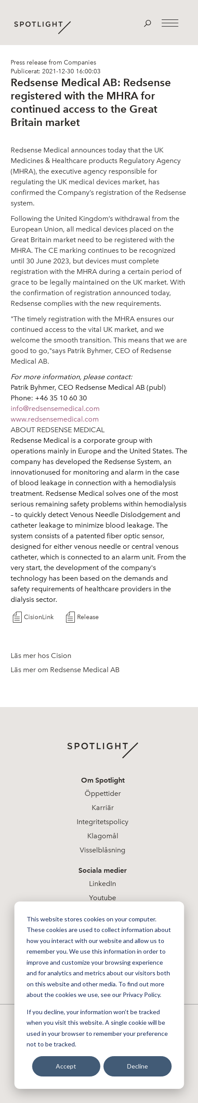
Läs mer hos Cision (41, 655)
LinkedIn (102, 883)
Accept (66, 1066)
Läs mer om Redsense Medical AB (65, 670)
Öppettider (103, 793)
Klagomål (102, 836)
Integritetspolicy (102, 822)
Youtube (102, 898)
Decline (137, 1066)
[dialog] (99, 995)
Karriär (103, 807)
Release (88, 617)
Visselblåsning (102, 850)
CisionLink (39, 617)
